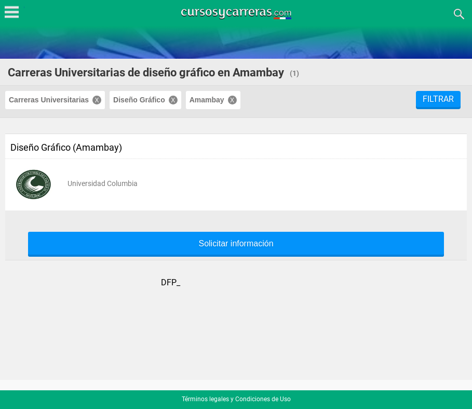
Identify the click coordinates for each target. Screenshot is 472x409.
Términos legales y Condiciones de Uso (236, 399)
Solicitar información (235, 244)
